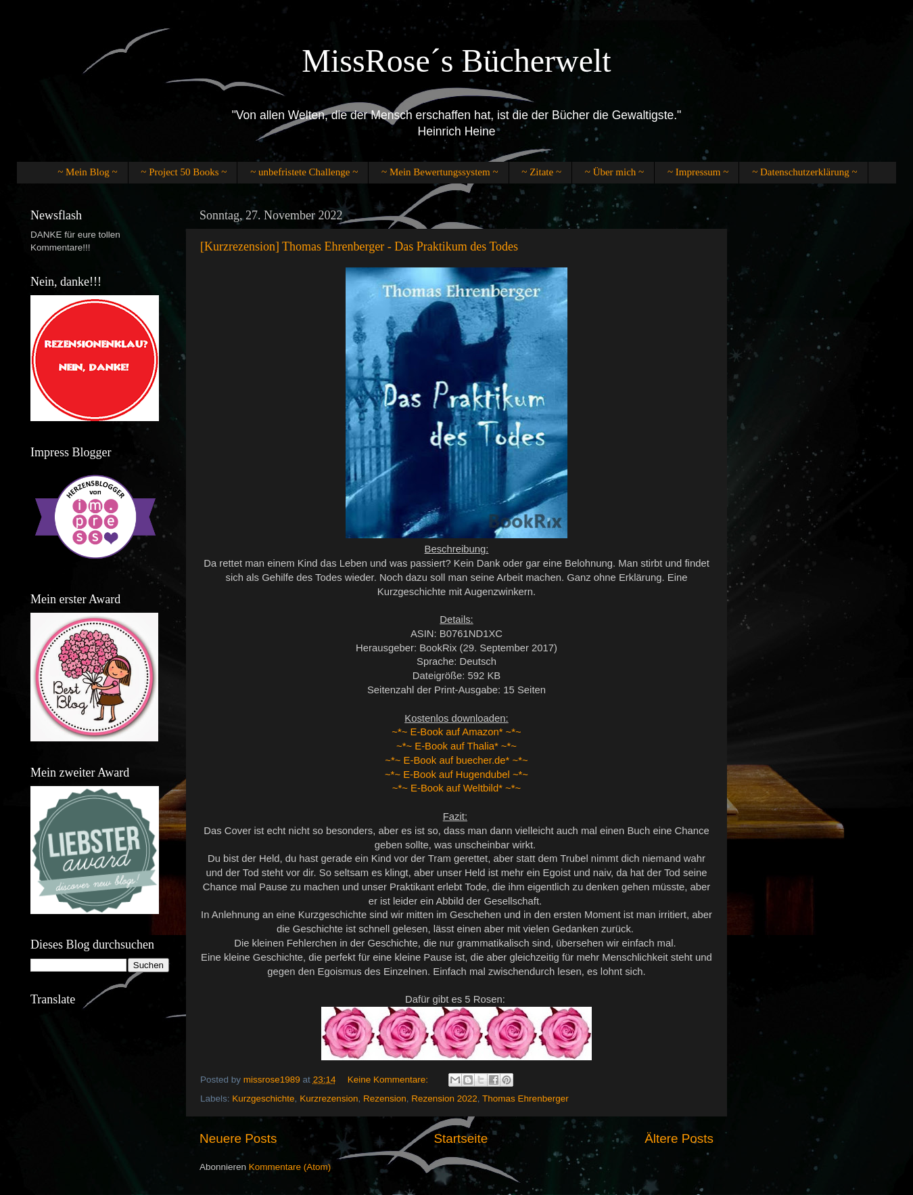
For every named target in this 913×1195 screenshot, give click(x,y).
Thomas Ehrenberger (525, 1098)
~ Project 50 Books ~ (184, 172)
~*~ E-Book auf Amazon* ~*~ (456, 731)
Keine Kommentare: (389, 1079)
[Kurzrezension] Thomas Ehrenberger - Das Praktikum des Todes (359, 246)
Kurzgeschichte (263, 1098)
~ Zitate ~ (541, 172)
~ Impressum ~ (698, 172)
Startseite (461, 1138)
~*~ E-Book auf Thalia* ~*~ (456, 746)
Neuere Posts (238, 1138)
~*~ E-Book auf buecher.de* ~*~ (456, 760)
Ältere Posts (679, 1138)
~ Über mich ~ (614, 172)
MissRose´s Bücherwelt (456, 61)
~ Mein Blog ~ (87, 172)
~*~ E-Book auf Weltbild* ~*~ (456, 788)
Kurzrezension (329, 1098)
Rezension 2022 (444, 1098)
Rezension (384, 1098)
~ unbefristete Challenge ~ (304, 172)
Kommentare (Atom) (290, 1167)
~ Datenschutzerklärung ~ (804, 172)
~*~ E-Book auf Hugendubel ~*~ (456, 774)
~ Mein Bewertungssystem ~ (439, 172)
